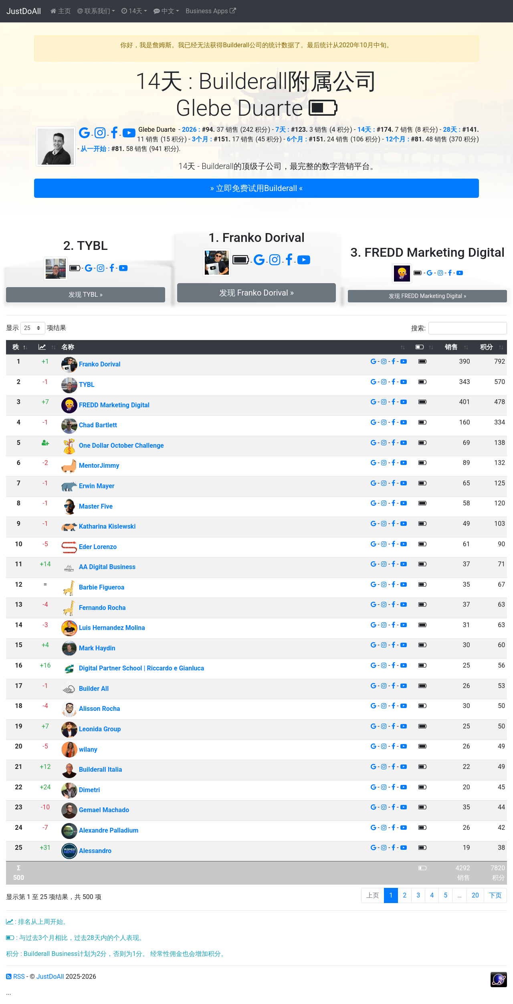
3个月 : (202, 139)
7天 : (282, 129)
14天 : (366, 129)
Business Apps (211, 11)
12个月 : (397, 139)
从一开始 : (95, 149)
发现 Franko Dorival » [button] (256, 293)
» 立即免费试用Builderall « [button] (256, 188)
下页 (495, 895)
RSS (15, 976)
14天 (131, 11)
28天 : (451, 129)
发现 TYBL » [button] (86, 294)
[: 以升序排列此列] (45, 347)
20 (475, 895)
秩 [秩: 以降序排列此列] (15, 347)
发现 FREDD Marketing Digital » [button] (427, 296)
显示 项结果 (36, 328)
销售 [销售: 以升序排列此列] (451, 347)
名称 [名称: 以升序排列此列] (67, 347)
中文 (163, 11)
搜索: (459, 328)
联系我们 (93, 11)
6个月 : (297, 139)
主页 (60, 11)
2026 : (191, 129)
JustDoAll (23, 11)
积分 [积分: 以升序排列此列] (486, 347)
